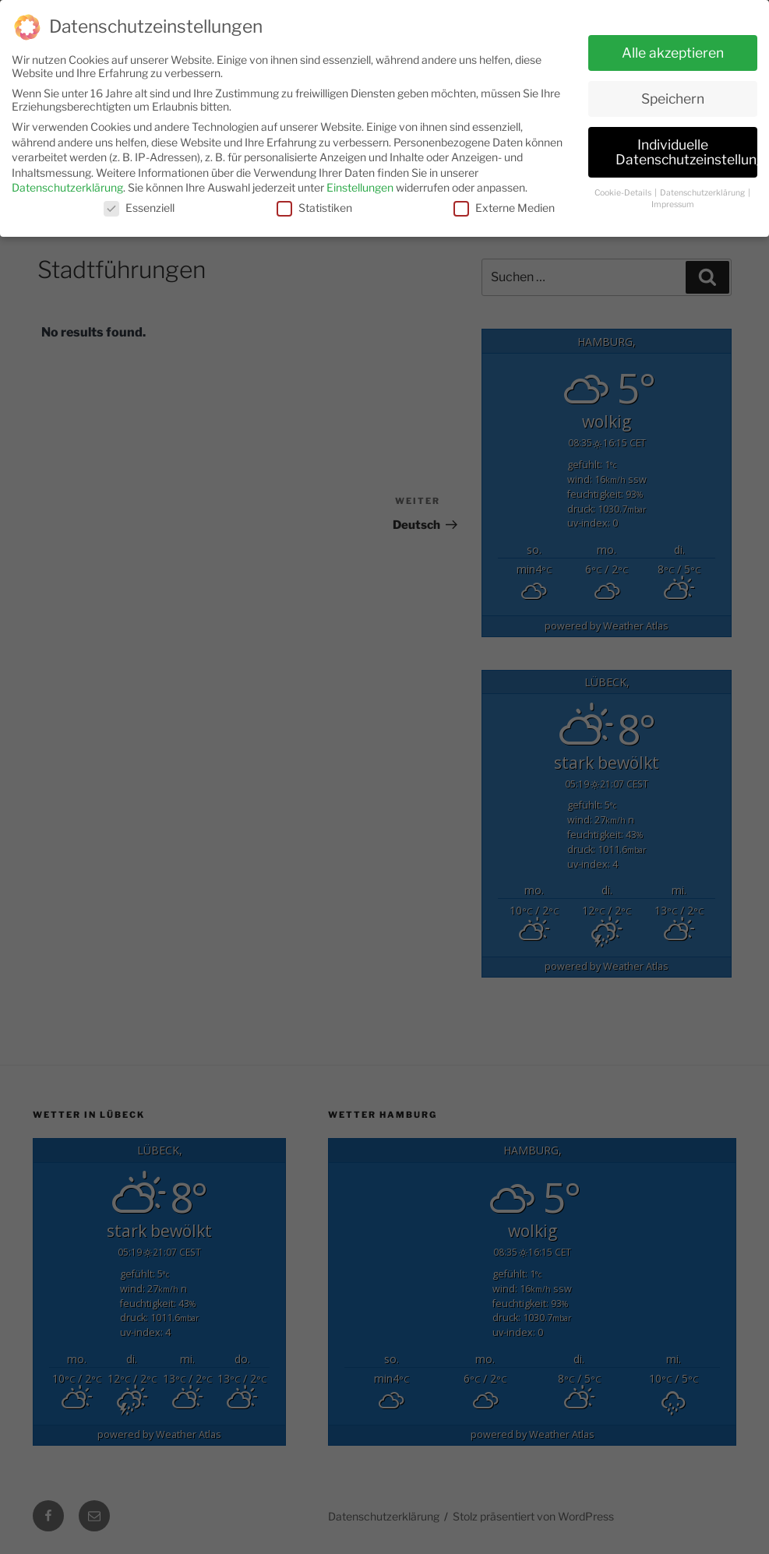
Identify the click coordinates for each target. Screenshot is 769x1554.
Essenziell (139, 201)
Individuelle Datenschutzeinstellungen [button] (686, 146)
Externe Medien (504, 201)
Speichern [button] (672, 92)
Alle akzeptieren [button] (673, 46)
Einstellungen (359, 182)
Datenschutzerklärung (67, 182)
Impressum (672, 198)
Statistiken (314, 201)
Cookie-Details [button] (623, 187)
